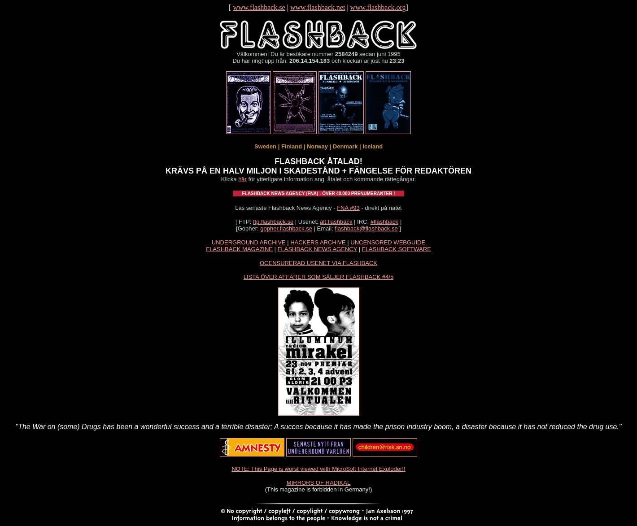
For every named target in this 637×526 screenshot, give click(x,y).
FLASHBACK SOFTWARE (396, 249)
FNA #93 (348, 207)
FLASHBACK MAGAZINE (239, 249)
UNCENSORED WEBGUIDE (387, 242)
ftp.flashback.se (273, 221)
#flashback (384, 221)
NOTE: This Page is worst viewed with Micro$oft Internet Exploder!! (318, 468)
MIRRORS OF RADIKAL (318, 482)
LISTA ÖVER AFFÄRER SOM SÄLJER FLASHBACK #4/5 (318, 277)
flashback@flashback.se (366, 228)
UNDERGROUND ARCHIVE (249, 242)
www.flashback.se (259, 7)
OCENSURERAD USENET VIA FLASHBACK (318, 263)
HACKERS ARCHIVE (318, 242)
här (242, 179)
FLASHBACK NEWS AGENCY (317, 249)
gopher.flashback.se (286, 228)
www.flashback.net (317, 7)
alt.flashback (336, 221)
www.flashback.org (378, 7)
